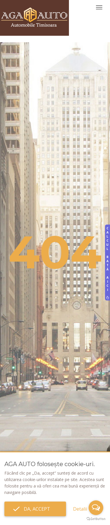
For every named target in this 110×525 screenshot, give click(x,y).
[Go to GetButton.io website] (96, 519)
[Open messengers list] (96, 507)
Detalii (80, 509)
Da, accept (35, 509)
